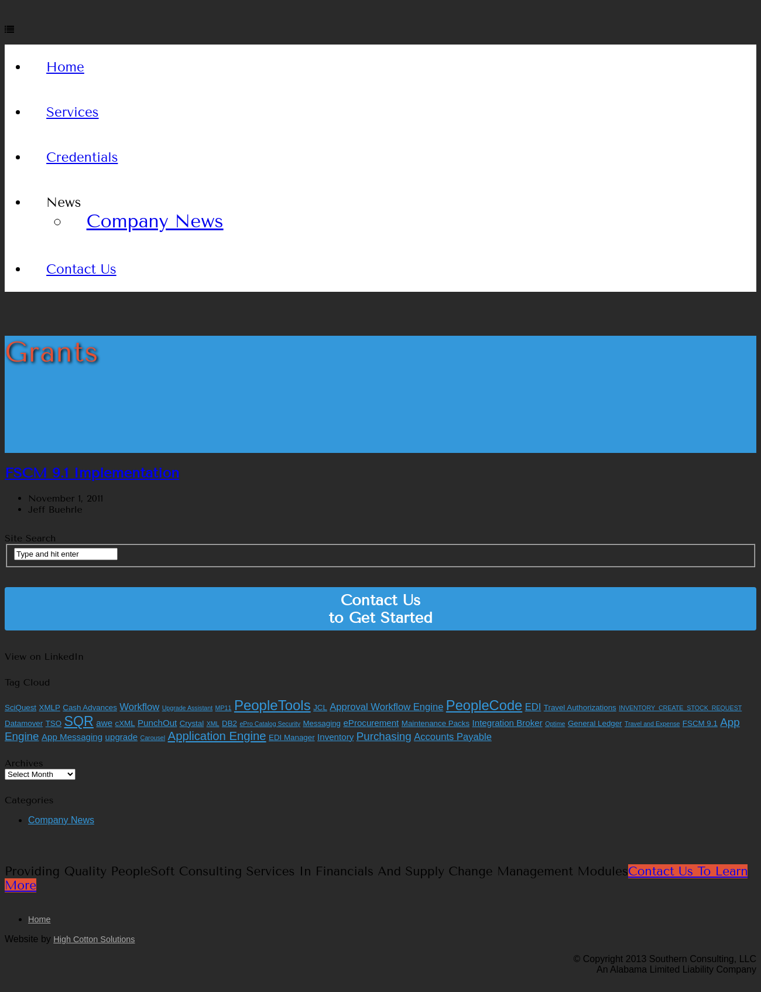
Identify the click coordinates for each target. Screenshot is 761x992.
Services (72, 112)
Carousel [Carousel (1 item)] (153, 737)
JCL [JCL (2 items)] (320, 707)
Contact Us (81, 269)
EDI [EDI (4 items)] (533, 707)
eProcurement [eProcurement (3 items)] (371, 723)
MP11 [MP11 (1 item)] (223, 707)
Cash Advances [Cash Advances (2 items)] (90, 707)
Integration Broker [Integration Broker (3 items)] (507, 723)
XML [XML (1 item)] (213, 723)
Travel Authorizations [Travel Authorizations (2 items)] (580, 707)
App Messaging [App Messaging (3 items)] (72, 737)
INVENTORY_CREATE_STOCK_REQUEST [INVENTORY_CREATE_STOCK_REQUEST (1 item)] (680, 707)
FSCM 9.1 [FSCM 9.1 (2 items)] (700, 723)
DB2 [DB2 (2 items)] (229, 723)
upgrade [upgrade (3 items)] (121, 737)
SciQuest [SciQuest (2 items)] (20, 707)
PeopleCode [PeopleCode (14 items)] (484, 705)
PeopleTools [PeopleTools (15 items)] (272, 705)
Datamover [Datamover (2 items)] (24, 723)
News (63, 202)
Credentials (82, 157)
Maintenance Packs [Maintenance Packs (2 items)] (435, 723)
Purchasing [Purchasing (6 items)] (384, 736)
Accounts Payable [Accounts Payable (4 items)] (453, 736)
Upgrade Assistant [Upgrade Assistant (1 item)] (187, 707)
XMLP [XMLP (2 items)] (49, 707)
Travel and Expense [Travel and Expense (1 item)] (652, 723)
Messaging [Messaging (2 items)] (322, 723)
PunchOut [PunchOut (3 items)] (157, 723)
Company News (155, 221)
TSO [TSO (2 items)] (53, 723)
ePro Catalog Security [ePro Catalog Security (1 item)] (269, 723)
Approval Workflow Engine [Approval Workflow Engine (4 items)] (386, 707)
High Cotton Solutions (94, 939)
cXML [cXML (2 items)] (125, 723)
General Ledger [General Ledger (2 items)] (595, 723)
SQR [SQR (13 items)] (79, 721)
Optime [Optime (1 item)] (555, 723)
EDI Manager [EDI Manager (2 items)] (292, 737)
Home (65, 67)
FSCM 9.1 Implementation (92, 473)
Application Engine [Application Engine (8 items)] (217, 735)
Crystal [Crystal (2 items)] (192, 723)
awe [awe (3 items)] (104, 723)
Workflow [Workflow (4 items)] (139, 707)
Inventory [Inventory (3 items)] (335, 737)
